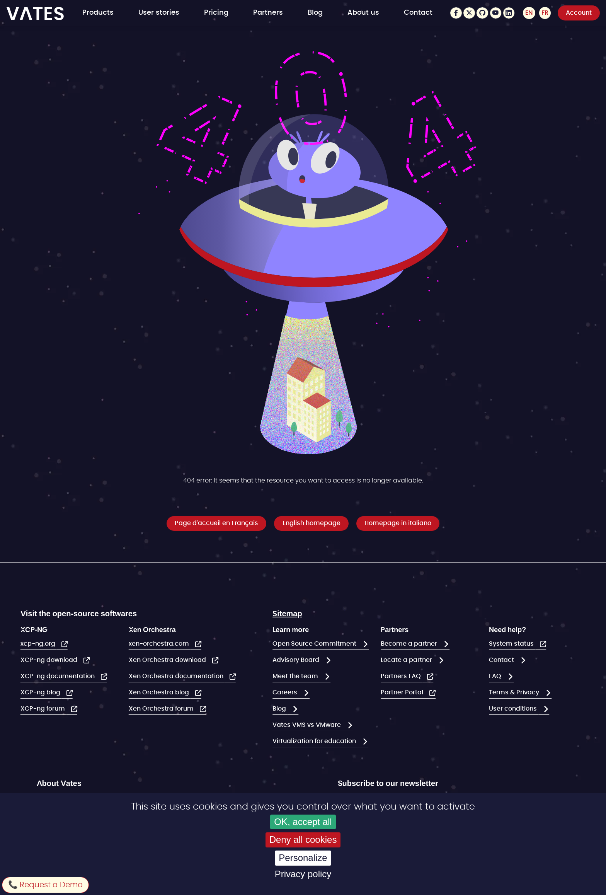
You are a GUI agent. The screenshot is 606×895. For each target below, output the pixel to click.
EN (529, 13)
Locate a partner (407, 660)
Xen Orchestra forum (162, 709)
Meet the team (296, 676)
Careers (285, 692)
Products (98, 12)
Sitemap (287, 613)
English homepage (311, 523)
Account (579, 13)
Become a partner (410, 644)
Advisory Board (296, 660)
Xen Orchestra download (168, 660)
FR (544, 13)
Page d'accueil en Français (216, 523)
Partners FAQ (401, 676)
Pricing (216, 12)
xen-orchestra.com (160, 644)
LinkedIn (508, 13)
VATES (35, 13)
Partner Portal (403, 692)
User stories (158, 12)
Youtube (495, 13)
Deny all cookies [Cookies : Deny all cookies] (303, 839)
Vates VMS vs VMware (307, 725)
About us (363, 12)
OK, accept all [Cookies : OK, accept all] (303, 822)
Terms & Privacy (515, 692)
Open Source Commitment (315, 644)
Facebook (455, 13)
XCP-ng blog (41, 692)
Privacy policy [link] (303, 874)
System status (512, 644)
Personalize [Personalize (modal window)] (303, 857)
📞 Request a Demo (45, 885)
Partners (268, 12)
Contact (418, 12)
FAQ (496, 676)
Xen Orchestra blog (160, 692)
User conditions (513, 709)
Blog (315, 12)
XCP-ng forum (43, 709)
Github (482, 13)
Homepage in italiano (397, 523)
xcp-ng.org (38, 644)
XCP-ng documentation (58, 676)
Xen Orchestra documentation (177, 676)
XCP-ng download (49, 660)
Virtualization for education (314, 741)
